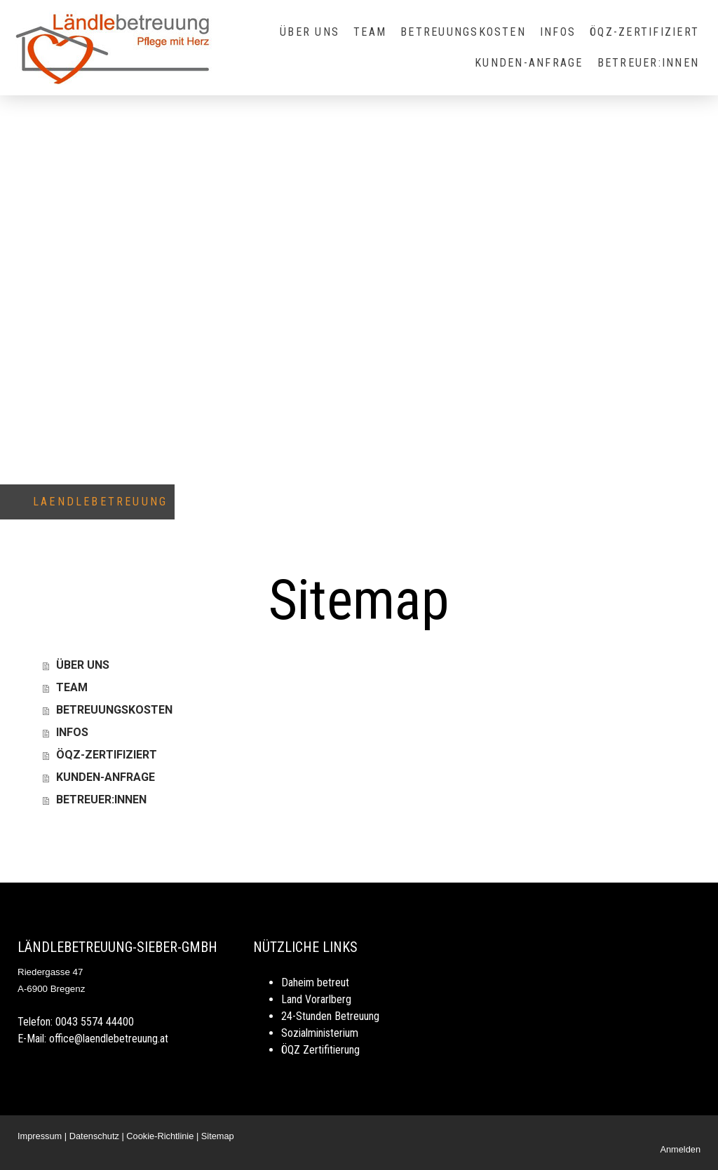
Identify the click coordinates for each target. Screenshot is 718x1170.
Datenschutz (94, 1136)
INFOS (558, 32)
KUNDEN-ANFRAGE (529, 62)
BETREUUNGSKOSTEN (463, 32)
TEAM (369, 32)
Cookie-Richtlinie (160, 1136)
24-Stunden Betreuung (330, 1016)
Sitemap (217, 1136)
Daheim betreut (315, 982)
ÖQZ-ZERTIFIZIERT (644, 32)
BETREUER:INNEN (648, 62)
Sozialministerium (319, 1033)
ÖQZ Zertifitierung (320, 1049)
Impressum (40, 1136)
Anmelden (680, 1149)
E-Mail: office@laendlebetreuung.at (93, 1038)
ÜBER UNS (309, 32)
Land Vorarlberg (316, 999)
